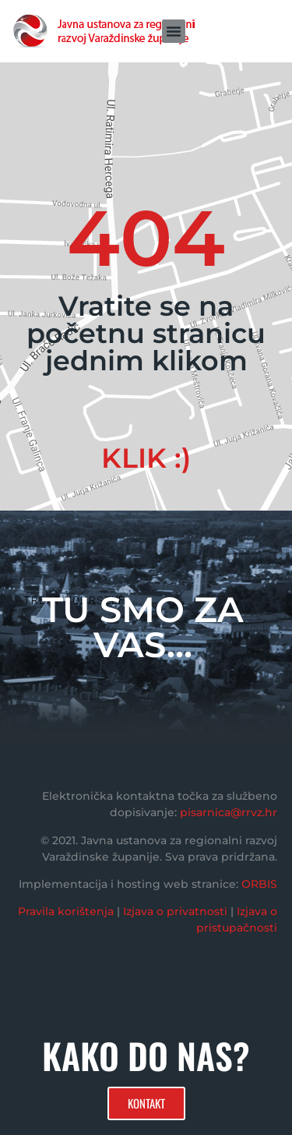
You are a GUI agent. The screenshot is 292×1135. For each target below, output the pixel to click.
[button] (173, 31)
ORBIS (259, 884)
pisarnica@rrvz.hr (228, 812)
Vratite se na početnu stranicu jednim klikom (146, 333)
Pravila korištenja (66, 911)
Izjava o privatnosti (175, 911)
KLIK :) (146, 458)
